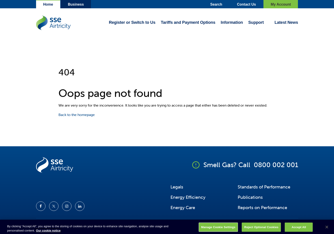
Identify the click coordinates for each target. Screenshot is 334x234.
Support (256, 22)
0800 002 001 (276, 165)
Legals (176, 187)
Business (76, 4)
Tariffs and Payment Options (188, 22)
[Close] (327, 229)
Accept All (299, 228)
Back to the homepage (76, 114)
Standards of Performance (264, 187)
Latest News (286, 22)
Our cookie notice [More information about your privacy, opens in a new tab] (48, 232)
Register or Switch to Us (132, 22)
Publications (250, 197)
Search (216, 4)
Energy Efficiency (187, 197)
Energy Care (182, 207)
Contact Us (246, 4)
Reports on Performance (262, 207)
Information (232, 22)
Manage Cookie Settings (218, 228)
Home (48, 4)
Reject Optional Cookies (261, 228)
